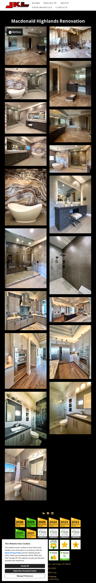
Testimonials (42, 7)
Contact (62, 7)
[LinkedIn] (52, 513)
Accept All (25, 566)
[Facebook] (48, 513)
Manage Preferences (25, 576)
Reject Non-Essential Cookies (24, 571)
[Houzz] (43, 513)
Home (36, 3)
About (64, 3)
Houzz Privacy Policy (13, 553)
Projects (50, 3)
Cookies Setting (53, 579)
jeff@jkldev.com (49, 572)
